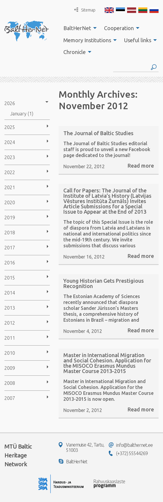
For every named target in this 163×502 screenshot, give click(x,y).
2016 (9, 262)
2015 (9, 277)
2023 (9, 157)
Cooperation (119, 28)
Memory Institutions (87, 40)
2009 (9, 368)
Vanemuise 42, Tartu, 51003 (81, 447)
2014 (9, 292)
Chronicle (74, 52)
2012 (9, 323)
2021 (9, 187)
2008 (9, 383)
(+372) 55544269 (128, 453)
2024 (9, 142)
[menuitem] (78, 28)
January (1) (21, 113)
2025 (9, 127)
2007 (9, 398)
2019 (9, 217)
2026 (9, 103)
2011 (9, 338)
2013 (9, 307)
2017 (9, 247)
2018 (9, 232)
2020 (9, 202)
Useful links (137, 40)
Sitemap (85, 9)
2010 (9, 353)
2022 (9, 172)
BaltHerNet (77, 28)
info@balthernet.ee (131, 445)
